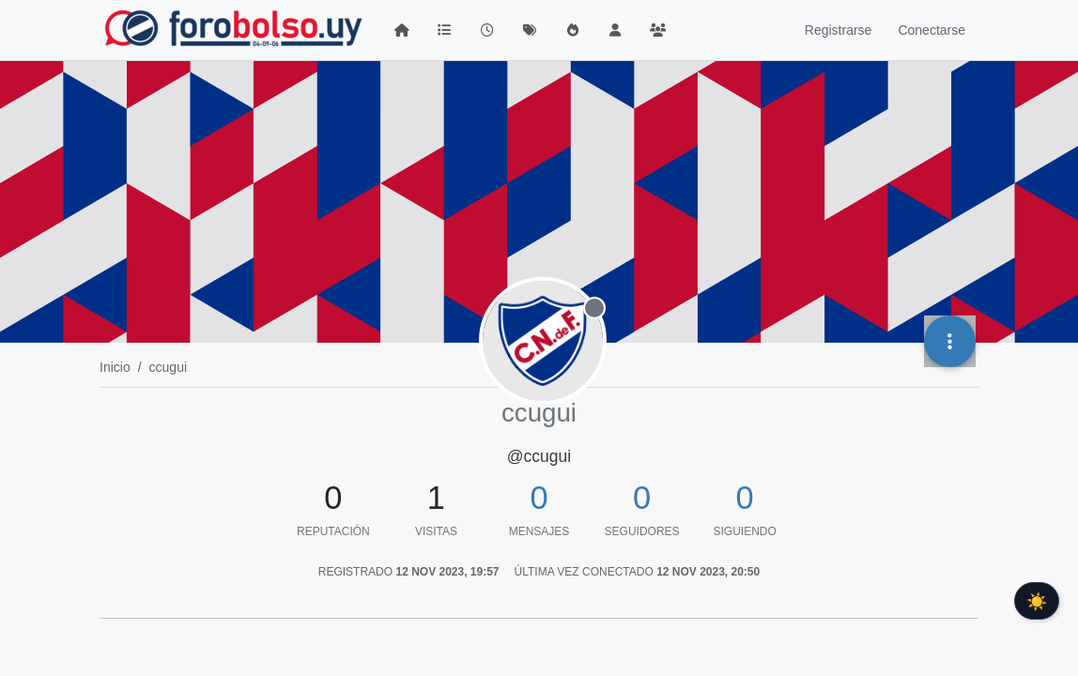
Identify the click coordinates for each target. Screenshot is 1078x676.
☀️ (1036, 601)
